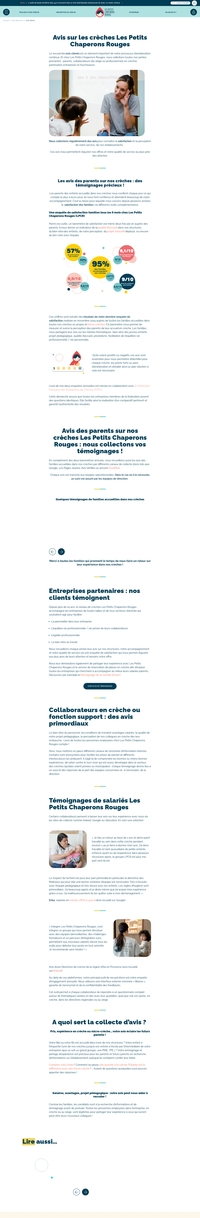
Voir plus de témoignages (100, 686)
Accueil (105, 12)
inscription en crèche (66, 12)
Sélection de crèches (193, 12)
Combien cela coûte (61, 1064)
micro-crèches (96, 324)
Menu (6, 12)
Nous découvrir (17, 20)
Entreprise (134, 12)
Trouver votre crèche (29, 12)
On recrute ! (171, 12)
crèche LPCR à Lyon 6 (82, 900)
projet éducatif (116, 231)
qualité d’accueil (107, 227)
